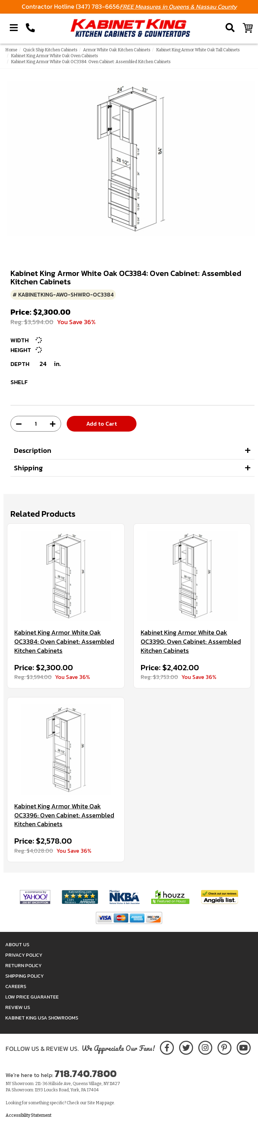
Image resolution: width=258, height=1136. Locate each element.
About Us (17, 944)
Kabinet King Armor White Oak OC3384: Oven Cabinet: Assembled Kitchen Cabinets (64, 641)
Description (32, 450)
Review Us (17, 1007)
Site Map (95, 1102)
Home (11, 49)
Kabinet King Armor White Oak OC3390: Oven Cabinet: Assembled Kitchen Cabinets (191, 641)
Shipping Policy (24, 976)
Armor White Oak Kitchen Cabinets (116, 49)
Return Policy (23, 965)
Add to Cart (101, 423)
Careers (15, 986)
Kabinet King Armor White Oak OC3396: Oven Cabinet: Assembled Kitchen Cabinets (64, 815)
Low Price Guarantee (32, 997)
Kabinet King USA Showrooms (41, 1018)
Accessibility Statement (28, 1115)
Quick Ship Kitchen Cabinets (50, 49)
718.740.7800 (85, 1073)
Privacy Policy (23, 955)
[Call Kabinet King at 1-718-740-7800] (30, 28)
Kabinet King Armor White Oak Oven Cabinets (54, 55)
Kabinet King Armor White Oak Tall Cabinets (198, 49)
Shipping (28, 468)
